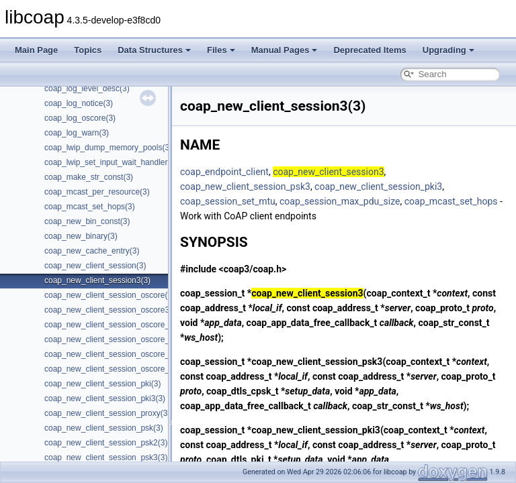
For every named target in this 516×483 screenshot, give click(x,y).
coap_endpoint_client (224, 171)
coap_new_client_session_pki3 (378, 186)
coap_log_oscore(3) (80, 118)
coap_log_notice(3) (78, 103)
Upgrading (448, 50)
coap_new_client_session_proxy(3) (107, 413)
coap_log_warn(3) (76, 133)
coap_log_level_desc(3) (87, 88)
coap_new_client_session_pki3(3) (104, 398)
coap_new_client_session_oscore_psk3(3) (120, 369)
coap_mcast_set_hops (451, 201)
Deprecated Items (369, 50)
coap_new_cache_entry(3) (91, 251)
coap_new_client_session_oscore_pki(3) (116, 324)
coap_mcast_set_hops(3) (89, 206)
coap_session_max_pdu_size (340, 201)
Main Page (36, 50)
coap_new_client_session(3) (95, 265)
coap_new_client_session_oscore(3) (109, 295)
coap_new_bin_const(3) (87, 221)
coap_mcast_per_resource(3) (97, 192)
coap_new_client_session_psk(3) (103, 428)
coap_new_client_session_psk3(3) (105, 457)
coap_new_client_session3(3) (97, 280)
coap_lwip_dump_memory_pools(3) (108, 147)
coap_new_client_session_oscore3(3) (111, 310)
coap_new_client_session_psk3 (245, 186)
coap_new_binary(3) (81, 236)
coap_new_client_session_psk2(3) (105, 442)
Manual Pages (284, 50)
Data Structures (154, 50)
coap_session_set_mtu (227, 201)
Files (221, 50)
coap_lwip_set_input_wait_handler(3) (110, 162)
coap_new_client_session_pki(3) (102, 383)
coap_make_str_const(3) (88, 177)
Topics (87, 50)
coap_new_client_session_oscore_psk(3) (117, 354)
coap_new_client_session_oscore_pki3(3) (119, 339)
